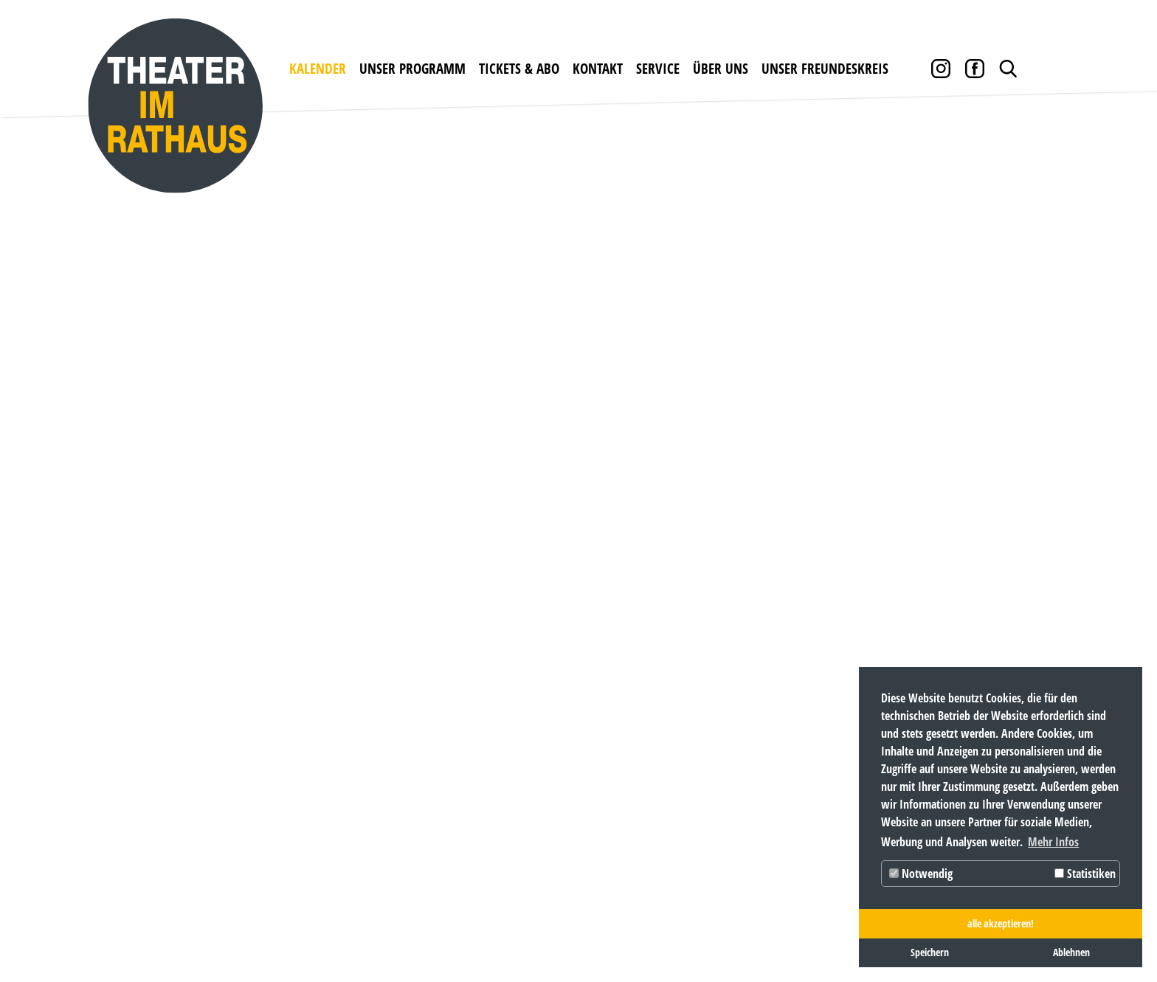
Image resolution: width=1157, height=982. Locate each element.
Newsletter (643, 703)
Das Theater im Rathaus (724, 723)
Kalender (317, 68)
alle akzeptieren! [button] (1000, 923)
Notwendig (921, 873)
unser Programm (412, 68)
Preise (345, 755)
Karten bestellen (381, 703)
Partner (632, 781)
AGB (617, 755)
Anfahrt (500, 729)
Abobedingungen (381, 781)
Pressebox (637, 807)
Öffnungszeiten (524, 703)
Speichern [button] (930, 952)
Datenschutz (247, 931)
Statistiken (1085, 873)
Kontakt (598, 68)
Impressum (158, 931)
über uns (720, 68)
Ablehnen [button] (1071, 952)
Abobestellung (373, 807)
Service (658, 68)
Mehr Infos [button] (1053, 842)
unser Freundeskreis (824, 68)
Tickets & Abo (519, 68)
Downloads (643, 729)
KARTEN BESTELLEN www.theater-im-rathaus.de (380, 885)
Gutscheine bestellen (394, 729)
